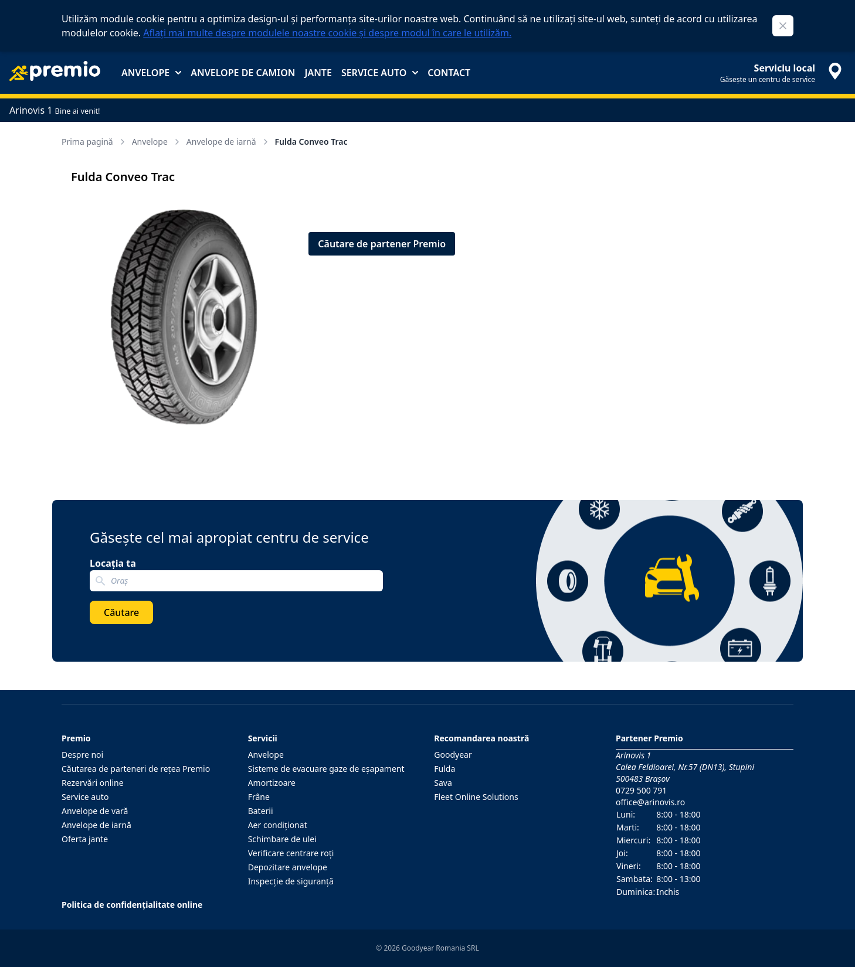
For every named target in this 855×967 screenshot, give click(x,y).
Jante (317, 72)
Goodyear (452, 754)
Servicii (262, 738)
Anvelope (151, 72)
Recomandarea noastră (481, 738)
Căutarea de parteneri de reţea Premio (136, 768)
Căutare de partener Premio (382, 243)
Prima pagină (94, 141)
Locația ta (113, 563)
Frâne (259, 796)
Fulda (444, 768)
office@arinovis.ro (650, 802)
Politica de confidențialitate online (132, 904)
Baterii (260, 810)
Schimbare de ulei (282, 839)
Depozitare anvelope (287, 867)
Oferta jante (85, 839)
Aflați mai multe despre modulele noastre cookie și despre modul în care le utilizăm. (327, 32)
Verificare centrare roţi (291, 853)
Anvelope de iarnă (228, 141)
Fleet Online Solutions (476, 796)
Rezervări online (93, 782)
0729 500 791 (641, 790)
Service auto (379, 72)
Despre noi (82, 754)
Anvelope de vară (95, 810)
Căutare (121, 612)
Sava (443, 782)
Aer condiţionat (277, 824)
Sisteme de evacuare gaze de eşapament (326, 768)
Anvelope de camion (243, 72)
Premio (76, 738)
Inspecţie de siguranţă (291, 881)
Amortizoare (272, 782)
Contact (449, 72)
